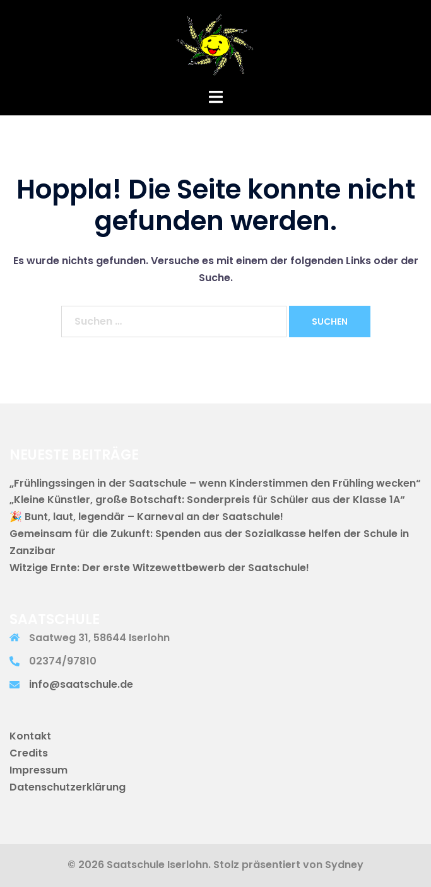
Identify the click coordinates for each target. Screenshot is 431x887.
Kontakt (30, 736)
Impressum (38, 770)
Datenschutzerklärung (67, 787)
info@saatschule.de (81, 684)
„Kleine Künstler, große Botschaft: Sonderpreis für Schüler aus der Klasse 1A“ (207, 499)
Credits (28, 753)
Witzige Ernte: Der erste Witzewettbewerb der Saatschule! (159, 567)
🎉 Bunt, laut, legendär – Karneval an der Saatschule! (146, 516)
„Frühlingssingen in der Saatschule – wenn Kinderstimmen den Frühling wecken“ (215, 483)
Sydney (344, 864)
